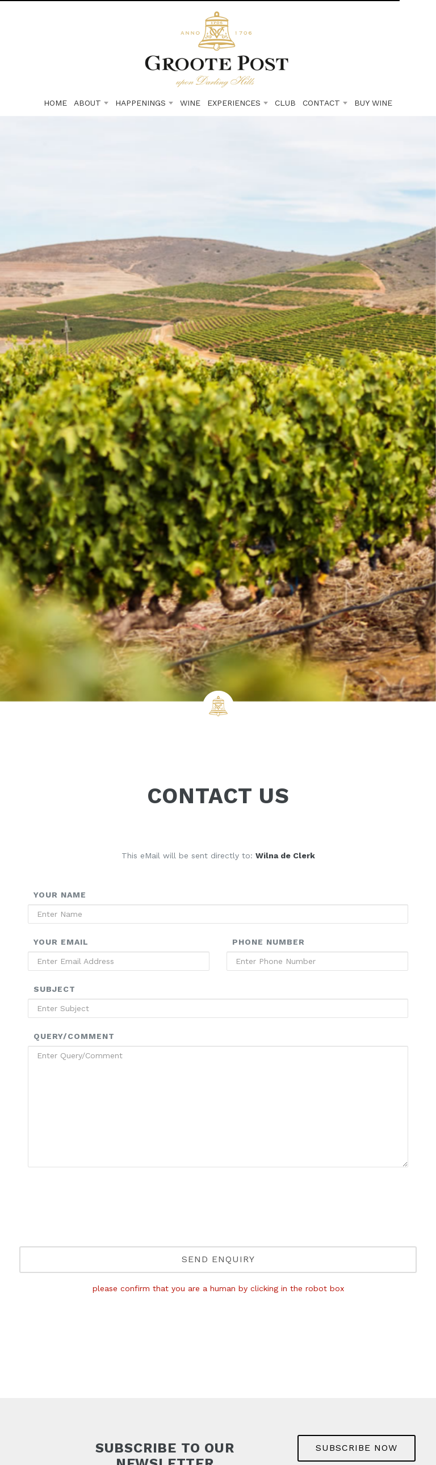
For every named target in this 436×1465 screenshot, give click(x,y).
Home (55, 102)
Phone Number (268, 941)
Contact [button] (325, 102)
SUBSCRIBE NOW (356, 1447)
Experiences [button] (237, 102)
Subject (54, 989)
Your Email (61, 941)
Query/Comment (74, 1036)
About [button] (91, 102)
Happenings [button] (144, 102)
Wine (190, 102)
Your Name (59, 894)
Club (285, 102)
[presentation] (218, 1222)
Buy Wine (373, 102)
